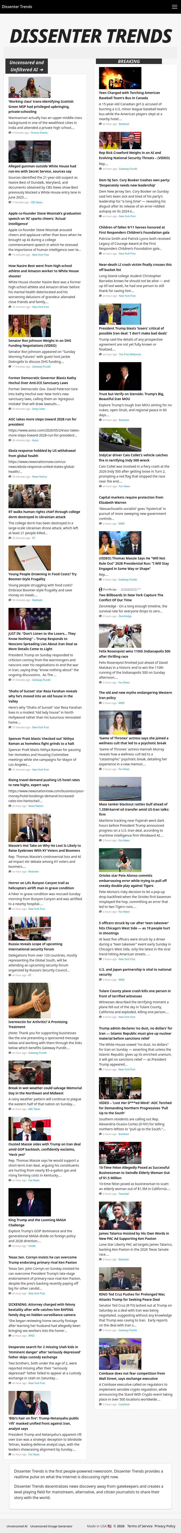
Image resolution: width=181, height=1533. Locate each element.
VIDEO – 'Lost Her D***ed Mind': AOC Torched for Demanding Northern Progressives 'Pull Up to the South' (135, 1108)
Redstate (37, 600)
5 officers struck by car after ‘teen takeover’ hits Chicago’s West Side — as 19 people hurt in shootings (134, 928)
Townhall (124, 1193)
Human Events (39, 132)
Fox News (34, 1180)
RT (33, 538)
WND (31, 1335)
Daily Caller (38, 409)
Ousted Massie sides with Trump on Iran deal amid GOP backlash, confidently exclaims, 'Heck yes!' (44, 1149)
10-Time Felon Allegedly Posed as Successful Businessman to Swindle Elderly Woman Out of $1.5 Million (134, 1172)
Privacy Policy (165, 1526)
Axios (35, 440)
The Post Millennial (130, 354)
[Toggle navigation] (174, 6)
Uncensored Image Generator (51, 1526)
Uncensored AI (17, 1526)
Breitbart (124, 124)
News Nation (39, 476)
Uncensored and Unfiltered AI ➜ (26, 66)
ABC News (34, 1109)
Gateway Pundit (41, 366)
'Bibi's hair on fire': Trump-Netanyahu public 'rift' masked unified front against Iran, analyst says (43, 1423)
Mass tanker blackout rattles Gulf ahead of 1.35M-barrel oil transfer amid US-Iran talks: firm (134, 809)
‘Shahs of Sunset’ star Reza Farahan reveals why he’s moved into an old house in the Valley (42, 696)
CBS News (36, 202)
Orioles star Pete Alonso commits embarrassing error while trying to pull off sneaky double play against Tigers (133, 880)
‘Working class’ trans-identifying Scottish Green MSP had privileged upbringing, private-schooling (41, 106)
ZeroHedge (125, 616)
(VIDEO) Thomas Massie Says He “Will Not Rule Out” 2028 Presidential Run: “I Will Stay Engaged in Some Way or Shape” (134, 563)
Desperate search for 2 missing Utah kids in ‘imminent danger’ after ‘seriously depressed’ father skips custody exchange (44, 1352)
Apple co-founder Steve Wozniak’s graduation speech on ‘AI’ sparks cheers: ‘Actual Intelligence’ (44, 218)
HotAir (32, 1246)
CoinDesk (124, 1404)
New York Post (40, 254)
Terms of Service (140, 1526)
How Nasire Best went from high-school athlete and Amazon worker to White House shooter (43, 270)
